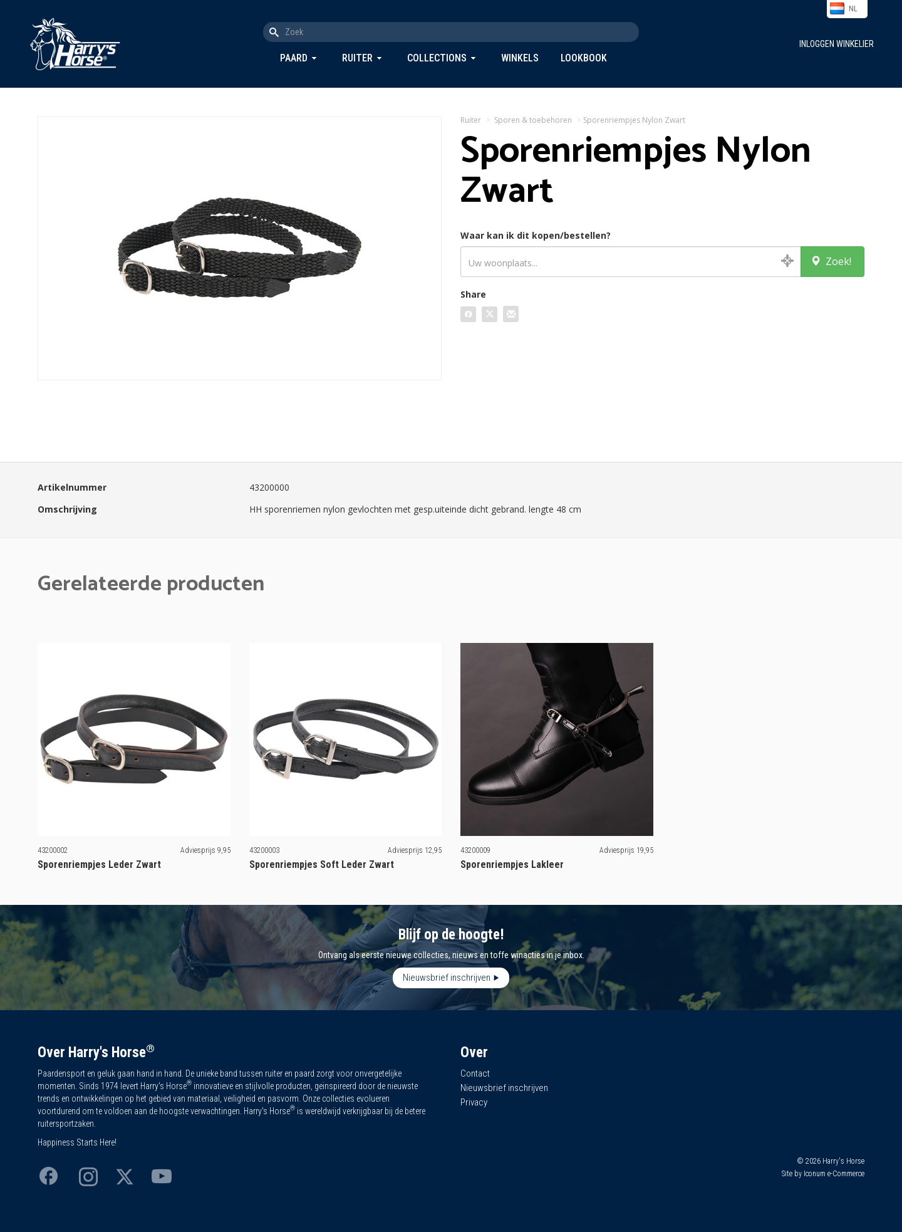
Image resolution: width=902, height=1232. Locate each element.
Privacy (473, 1102)
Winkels (520, 58)
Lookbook (584, 58)
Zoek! (831, 261)
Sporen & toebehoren (533, 120)
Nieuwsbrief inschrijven (446, 977)
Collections (437, 58)
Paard (294, 58)
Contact (475, 1073)
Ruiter (357, 58)
